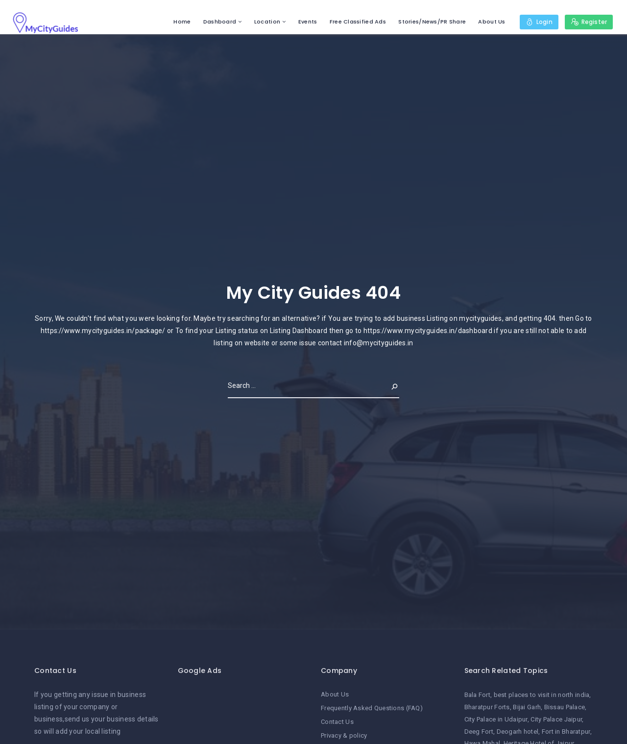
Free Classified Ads (357, 21)
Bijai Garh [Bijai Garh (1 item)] (527, 707)
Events (307, 21)
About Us (491, 21)
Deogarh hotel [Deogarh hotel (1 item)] (518, 731)
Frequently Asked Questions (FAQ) (372, 708)
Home (182, 21)
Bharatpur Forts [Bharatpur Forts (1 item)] (487, 707)
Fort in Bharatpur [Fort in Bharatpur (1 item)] (566, 731)
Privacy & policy (344, 735)
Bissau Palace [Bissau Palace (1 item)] (564, 707)
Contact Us (337, 721)
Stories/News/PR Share (432, 21)
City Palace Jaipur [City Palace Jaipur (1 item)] (556, 719)
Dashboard (219, 21)
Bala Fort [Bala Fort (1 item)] (477, 694)
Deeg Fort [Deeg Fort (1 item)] (479, 731)
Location (267, 21)
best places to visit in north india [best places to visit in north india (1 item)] (542, 694)
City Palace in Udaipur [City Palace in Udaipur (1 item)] (496, 719)
